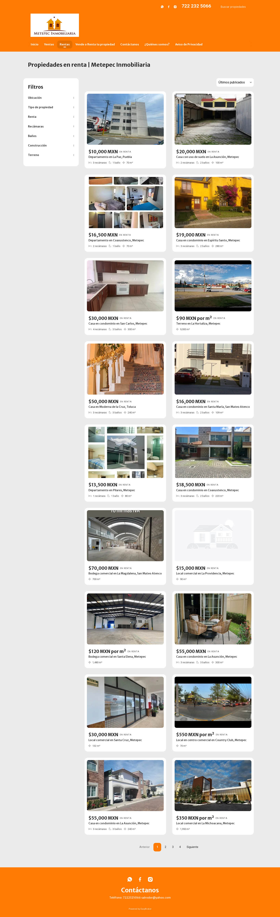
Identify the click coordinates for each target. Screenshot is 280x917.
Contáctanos (129, 44)
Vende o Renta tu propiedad (95, 44)
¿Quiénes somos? (157, 44)
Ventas (49, 44)
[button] (51, 98)
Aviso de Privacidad (188, 44)
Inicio (34, 44)
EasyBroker (146, 909)
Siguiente (192, 847)
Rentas (65, 44)
